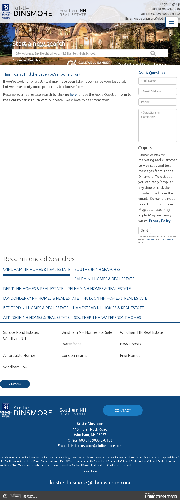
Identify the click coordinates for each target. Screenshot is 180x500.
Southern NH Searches (97, 269)
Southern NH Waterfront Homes (107, 317)
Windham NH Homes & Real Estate (36, 269)
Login (164, 4)
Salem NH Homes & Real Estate (105, 279)
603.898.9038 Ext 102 (165, 14)
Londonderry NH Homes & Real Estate (41, 298)
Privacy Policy (160, 221)
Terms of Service (166, 239)
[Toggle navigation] (171, 22)
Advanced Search (25, 60)
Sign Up (175, 4)
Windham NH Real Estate (141, 332)
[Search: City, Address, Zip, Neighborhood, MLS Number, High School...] (75, 53)
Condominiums (74, 355)
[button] (153, 53)
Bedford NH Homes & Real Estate (36, 308)
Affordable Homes (19, 355)
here (73, 94)
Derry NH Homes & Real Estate (33, 288)
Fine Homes (130, 355)
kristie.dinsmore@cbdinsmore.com (157, 18)
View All (15, 384)
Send (144, 230)
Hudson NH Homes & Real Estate (115, 298)
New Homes (130, 344)
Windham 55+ (15, 367)
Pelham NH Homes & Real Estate (99, 288)
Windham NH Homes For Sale (87, 332)
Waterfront (71, 344)
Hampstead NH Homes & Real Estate (108, 308)
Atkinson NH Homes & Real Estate (36, 317)
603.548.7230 (170, 9)
